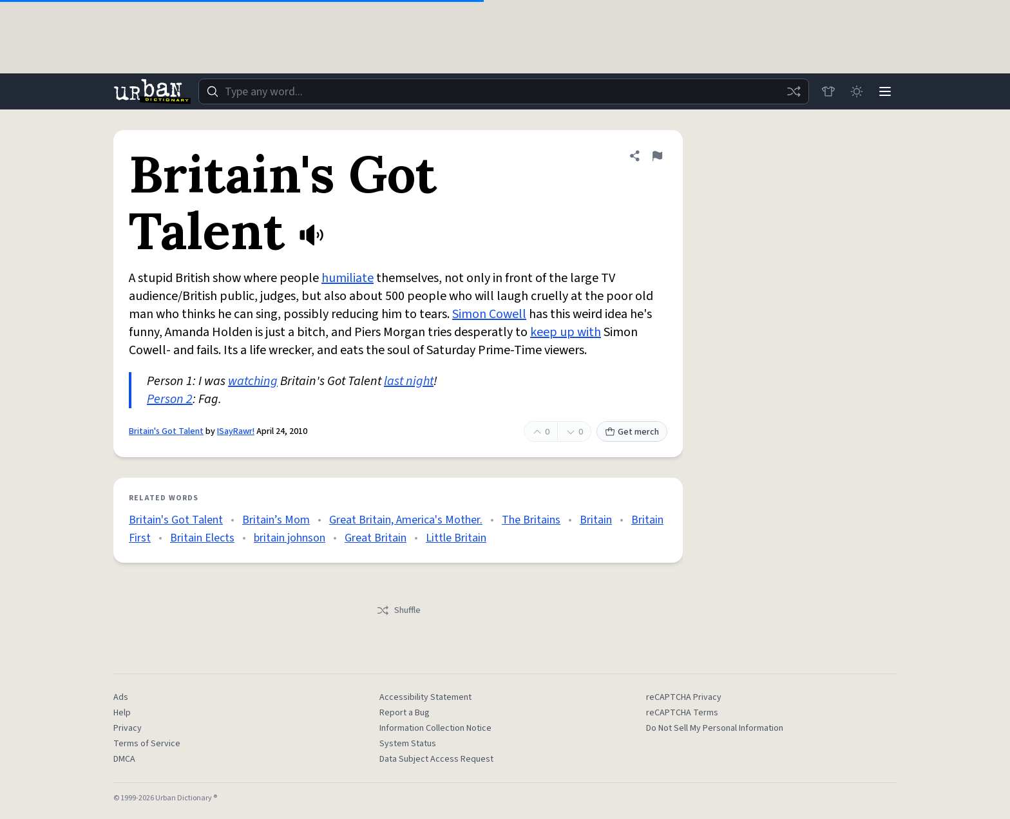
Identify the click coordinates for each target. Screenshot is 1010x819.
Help (122, 712)
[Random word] (793, 91)
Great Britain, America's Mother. (405, 520)
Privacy (127, 728)
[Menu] (885, 91)
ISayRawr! (235, 431)
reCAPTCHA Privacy (683, 697)
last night (409, 381)
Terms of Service (146, 743)
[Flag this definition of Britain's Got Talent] (657, 156)
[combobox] (503, 91)
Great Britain (375, 538)
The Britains (531, 520)
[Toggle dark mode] (856, 91)
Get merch (632, 432)
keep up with (565, 332)
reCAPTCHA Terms (682, 712)
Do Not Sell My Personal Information (714, 728)
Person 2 (170, 399)
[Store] (828, 91)
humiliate (347, 278)
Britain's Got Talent (166, 431)
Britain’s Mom (276, 520)
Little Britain (456, 538)
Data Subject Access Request (436, 759)
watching (253, 381)
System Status (407, 743)
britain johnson (289, 538)
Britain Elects (202, 538)
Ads (120, 697)
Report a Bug (404, 712)
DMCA (124, 759)
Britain (596, 520)
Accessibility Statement (425, 697)
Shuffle (398, 610)
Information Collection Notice (435, 728)
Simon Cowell (489, 314)
